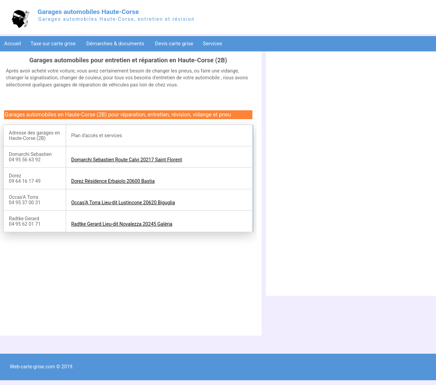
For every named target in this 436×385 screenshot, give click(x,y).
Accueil (12, 44)
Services (213, 44)
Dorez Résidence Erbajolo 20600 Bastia (113, 181)
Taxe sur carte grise (53, 44)
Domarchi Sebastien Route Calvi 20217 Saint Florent (126, 159)
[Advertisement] (60, 283)
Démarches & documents (116, 44)
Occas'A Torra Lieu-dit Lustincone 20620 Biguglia (123, 202)
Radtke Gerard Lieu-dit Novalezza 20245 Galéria (121, 224)
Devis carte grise (174, 44)
